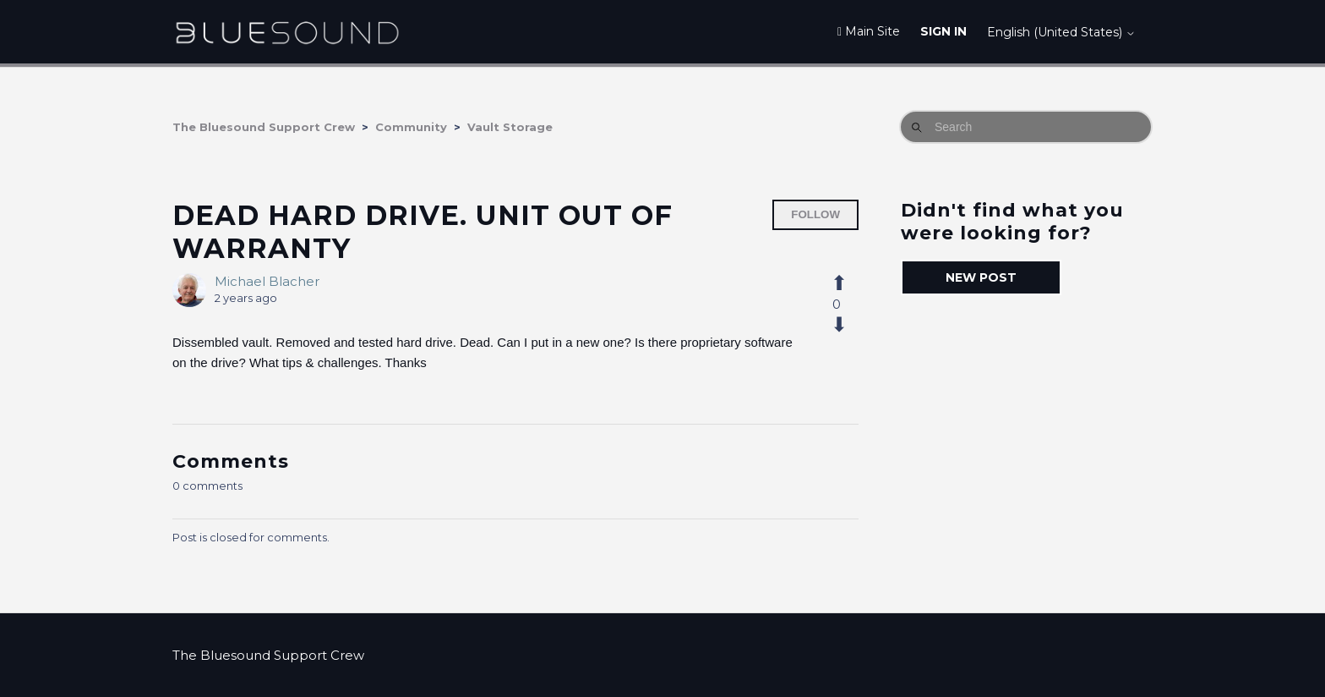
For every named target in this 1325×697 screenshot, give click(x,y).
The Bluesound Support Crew (263, 127)
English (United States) (1061, 32)
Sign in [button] (943, 31)
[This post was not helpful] (848, 325)
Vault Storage (510, 127)
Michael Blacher (267, 281)
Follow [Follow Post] (815, 214)
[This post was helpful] (848, 283)
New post (981, 277)
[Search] (1026, 127)
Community (411, 127)
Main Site (868, 31)
